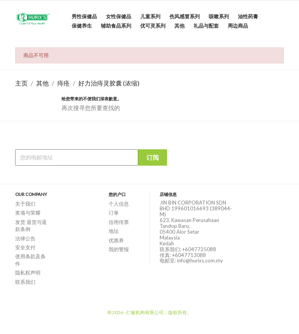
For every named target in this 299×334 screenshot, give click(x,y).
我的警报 (119, 249)
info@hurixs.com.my (200, 260)
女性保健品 (118, 16)
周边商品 (238, 26)
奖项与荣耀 (27, 213)
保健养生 (82, 26)
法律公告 (25, 238)
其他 (179, 26)
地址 (114, 231)
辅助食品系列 (116, 26)
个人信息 (119, 204)
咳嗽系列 (219, 16)
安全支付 (25, 247)
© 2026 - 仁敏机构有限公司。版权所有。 (149, 312)
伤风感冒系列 (184, 16)
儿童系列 (150, 16)
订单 (114, 213)
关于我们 (25, 204)
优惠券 (116, 240)
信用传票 (119, 222)
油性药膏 (248, 16)
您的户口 (117, 194)
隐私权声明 (27, 272)
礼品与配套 (206, 26)
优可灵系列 (152, 26)
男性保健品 (84, 16)
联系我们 (25, 282)
